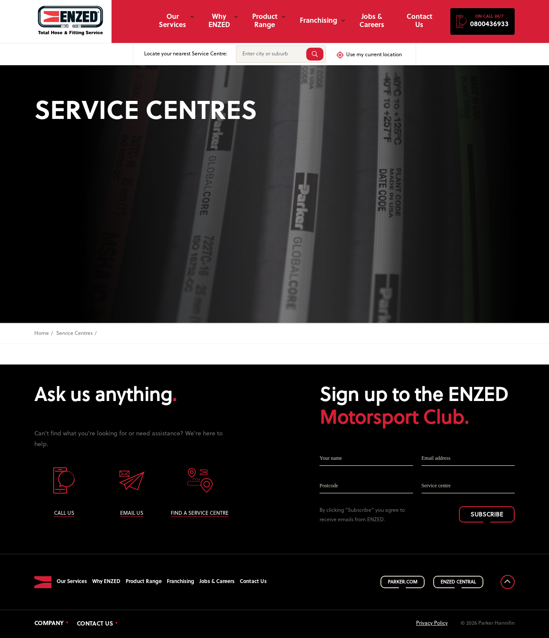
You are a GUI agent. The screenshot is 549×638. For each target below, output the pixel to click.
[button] (482, 21)
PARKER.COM (402, 582)
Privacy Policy (432, 623)
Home (41, 334)
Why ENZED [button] (219, 21)
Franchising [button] (318, 21)
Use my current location (368, 55)
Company (49, 624)
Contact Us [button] (419, 21)
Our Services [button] (172, 21)
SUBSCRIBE (487, 515)
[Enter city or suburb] (270, 54)
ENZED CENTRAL (458, 582)
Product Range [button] (265, 21)
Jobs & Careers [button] (371, 21)
